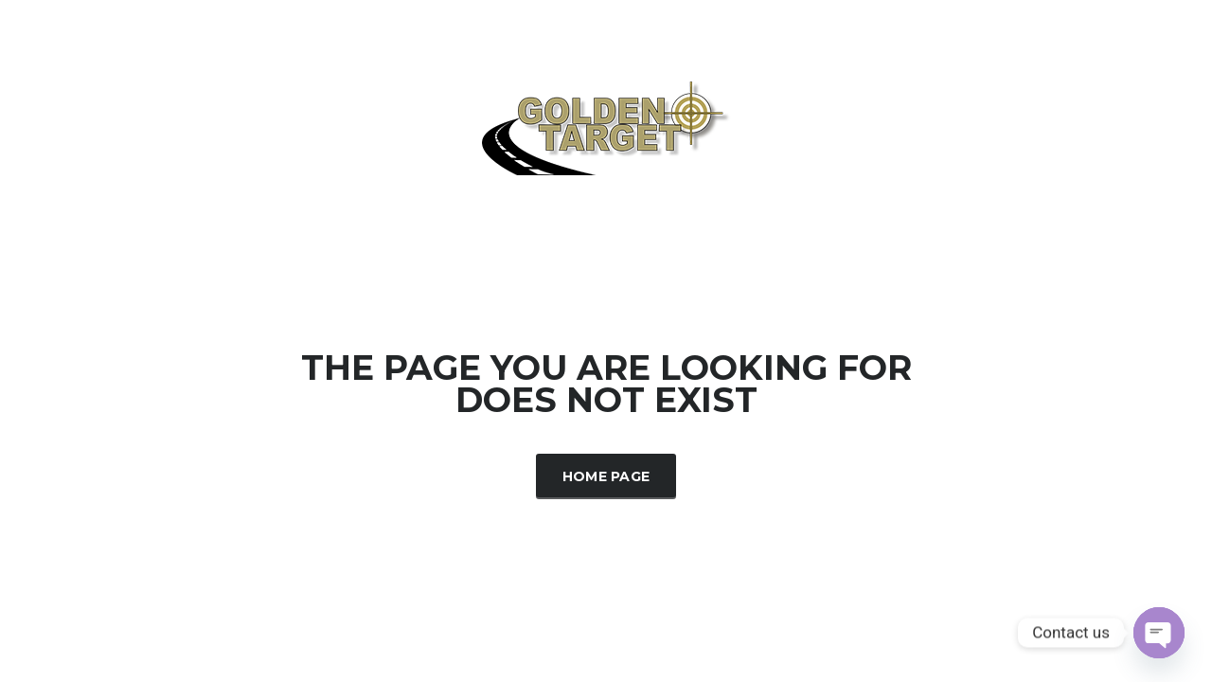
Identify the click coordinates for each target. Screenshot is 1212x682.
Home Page (606, 476)
